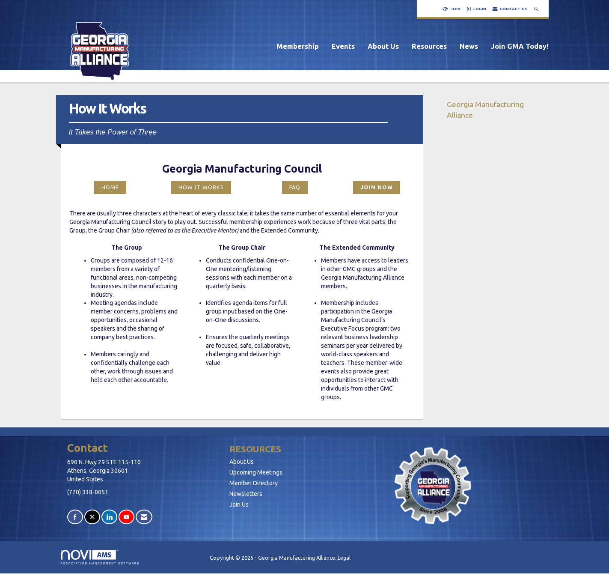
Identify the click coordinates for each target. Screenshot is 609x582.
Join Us (239, 504)
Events (343, 46)
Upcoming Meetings (255, 472)
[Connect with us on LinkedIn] (109, 517)
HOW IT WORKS (201, 187)
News (469, 46)
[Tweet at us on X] (92, 517)
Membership (297, 46)
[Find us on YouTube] (126, 517)
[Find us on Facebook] (75, 517)
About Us (383, 46)
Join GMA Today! (520, 46)
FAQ (294, 187)
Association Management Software (100, 557)
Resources (429, 46)
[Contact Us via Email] (144, 517)
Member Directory (253, 483)
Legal (344, 558)
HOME (110, 187)
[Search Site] (537, 8)
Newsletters (245, 493)
